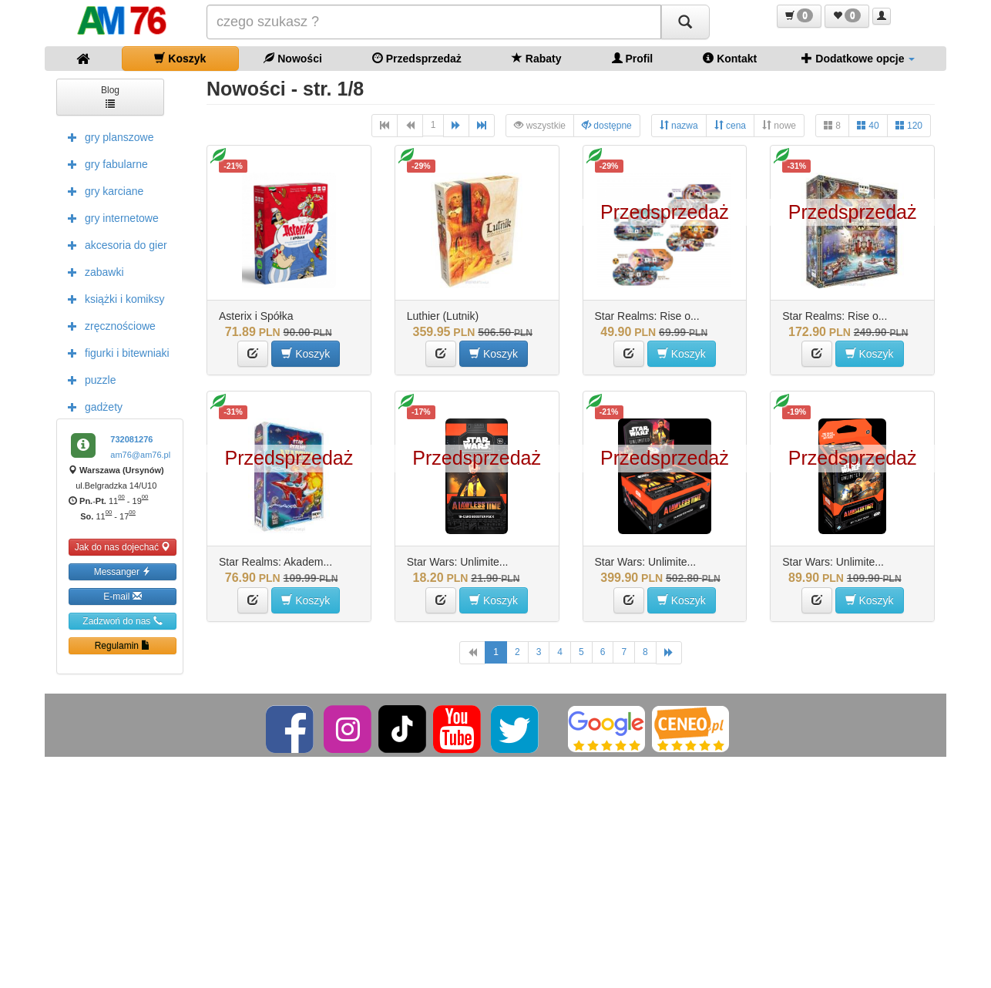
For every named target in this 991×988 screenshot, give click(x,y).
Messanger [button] (123, 571)
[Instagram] (349, 728)
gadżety (91, 406)
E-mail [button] (122, 596)
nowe (779, 125)
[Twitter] (516, 728)
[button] (799, 16)
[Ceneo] (690, 728)
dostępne (607, 125)
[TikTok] (402, 728)
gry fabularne (104, 163)
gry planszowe (107, 136)
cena (730, 125)
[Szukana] (434, 22)
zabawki (92, 271)
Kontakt (730, 58)
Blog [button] (110, 96)
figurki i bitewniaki (115, 352)
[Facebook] (291, 728)
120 (908, 125)
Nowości (292, 58)
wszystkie (540, 125)
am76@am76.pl (140, 454)
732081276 (131, 439)
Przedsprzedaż (417, 58)
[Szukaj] (685, 22)
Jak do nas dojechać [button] (123, 547)
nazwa (679, 125)
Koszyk (180, 58)
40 (868, 125)
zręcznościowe (108, 325)
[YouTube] (458, 728)
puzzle (88, 379)
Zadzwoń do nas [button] (122, 621)
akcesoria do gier (113, 244)
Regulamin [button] (123, 645)
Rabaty (537, 58)
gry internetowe (109, 217)
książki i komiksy (112, 298)
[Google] (606, 728)
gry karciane (101, 190)
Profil (632, 58)
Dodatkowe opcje (858, 58)
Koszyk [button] (305, 353)
